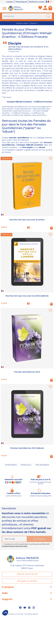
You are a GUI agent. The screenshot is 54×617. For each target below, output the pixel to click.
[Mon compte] (45, 8)
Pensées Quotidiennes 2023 (27, 372)
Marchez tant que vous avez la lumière (27, 220)
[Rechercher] (27, 16)
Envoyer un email (27, 581)
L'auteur (9, 2)
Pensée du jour (26, 465)
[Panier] (50, 8)
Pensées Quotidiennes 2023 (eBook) (27, 448)
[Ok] (48, 16)
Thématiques (21, 2)
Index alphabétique (42, 465)
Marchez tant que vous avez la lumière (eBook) (27, 296)
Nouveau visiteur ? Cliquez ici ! (27, 23)
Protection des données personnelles (14, 546)
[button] (5, 613)
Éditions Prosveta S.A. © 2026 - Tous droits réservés (20, 614)
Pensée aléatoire (11, 465)
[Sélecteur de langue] (49, 2)
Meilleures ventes (36, 2)
